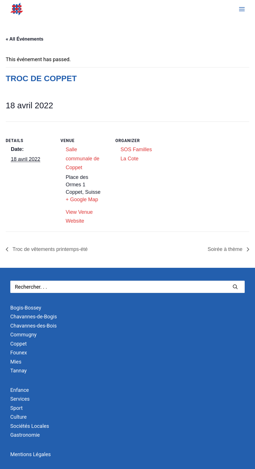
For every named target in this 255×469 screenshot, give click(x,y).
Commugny (23, 335)
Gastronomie (25, 435)
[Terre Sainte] (16, 9)
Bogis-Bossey (25, 308)
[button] (242, 9)
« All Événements (24, 39)
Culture (18, 417)
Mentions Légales (30, 454)
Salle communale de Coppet (82, 158)
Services (20, 399)
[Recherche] (127, 287)
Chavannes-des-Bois (33, 326)
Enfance (19, 390)
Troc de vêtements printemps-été (49, 249)
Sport (16, 408)
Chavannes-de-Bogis (33, 317)
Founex (18, 353)
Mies (15, 362)
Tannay (18, 371)
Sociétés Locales (29, 426)
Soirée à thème (226, 249)
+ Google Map (82, 199)
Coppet (18, 344)
